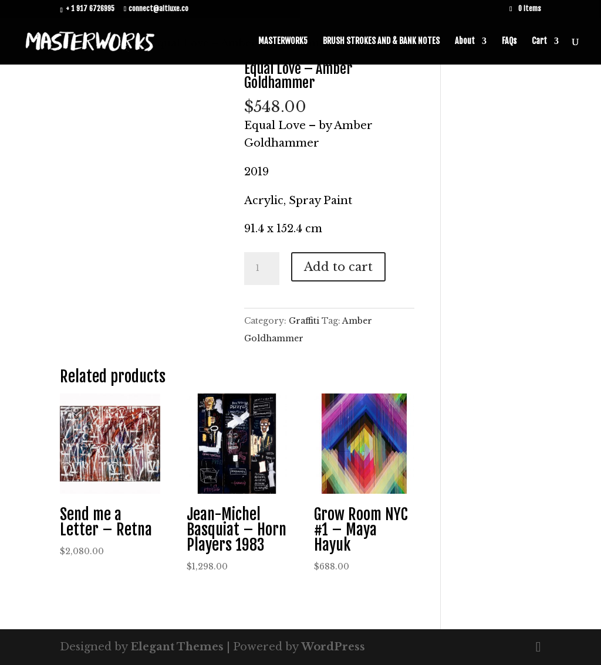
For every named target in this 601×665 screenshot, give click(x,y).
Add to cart (338, 267)
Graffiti (304, 320)
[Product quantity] (261, 268)
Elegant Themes (177, 646)
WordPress (333, 646)
